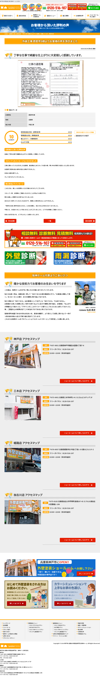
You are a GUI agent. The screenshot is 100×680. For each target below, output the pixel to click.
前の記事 (88, 221)
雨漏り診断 (81, 623)
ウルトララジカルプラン (35, 625)
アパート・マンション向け (60, 636)
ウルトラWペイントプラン (36, 629)
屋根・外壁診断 (82, 625)
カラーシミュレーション (84, 627)
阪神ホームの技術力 (36, 16)
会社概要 (5, 625)
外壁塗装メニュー (33, 623)
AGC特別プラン (58, 627)
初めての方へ (7, 16)
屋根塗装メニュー (57, 623)
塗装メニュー (50, 16)
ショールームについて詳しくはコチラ (76, 381)
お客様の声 (78, 16)
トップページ (6, 623)
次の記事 (11, 221)
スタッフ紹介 (6, 629)
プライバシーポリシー (9, 638)
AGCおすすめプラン (34, 627)
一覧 (49, 221)
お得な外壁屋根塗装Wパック (60, 634)
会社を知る (21, 16)
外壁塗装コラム (82, 634)
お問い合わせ (6, 636)
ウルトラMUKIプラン (60, 625)
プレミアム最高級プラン (35, 632)
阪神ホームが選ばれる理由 (10, 634)
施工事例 (64, 16)
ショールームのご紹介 (92, 16)
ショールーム (6, 627)
